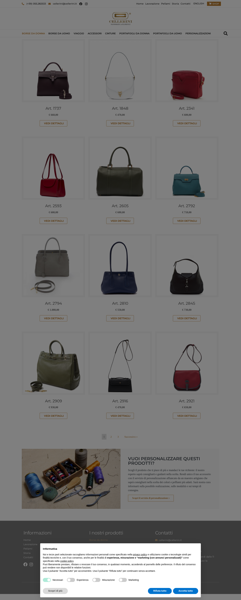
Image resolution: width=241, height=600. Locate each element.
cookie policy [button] (66, 561)
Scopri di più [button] (55, 590)
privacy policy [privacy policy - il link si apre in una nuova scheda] (140, 554)
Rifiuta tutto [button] (160, 590)
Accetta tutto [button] (185, 590)
